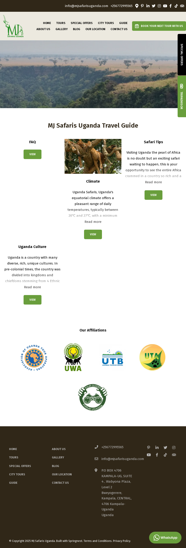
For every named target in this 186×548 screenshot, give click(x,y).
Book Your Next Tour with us (159, 26)
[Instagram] (159, 6)
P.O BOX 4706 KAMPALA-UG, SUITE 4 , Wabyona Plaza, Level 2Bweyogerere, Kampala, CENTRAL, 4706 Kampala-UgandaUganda (116, 492)
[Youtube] (165, 6)
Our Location (95, 29)
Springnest (75, 541)
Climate (93, 181)
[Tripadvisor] (182, 6)
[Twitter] (153, 6)
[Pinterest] (142, 6)
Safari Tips (153, 142)
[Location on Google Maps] (136, 5)
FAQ (32, 142)
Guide (123, 23)
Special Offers (82, 23)
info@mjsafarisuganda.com (86, 6)
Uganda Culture (32, 246)
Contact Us (119, 29)
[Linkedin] (148, 6)
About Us (43, 29)
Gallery (62, 29)
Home (47, 23)
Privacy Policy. (122, 541)
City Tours (106, 23)
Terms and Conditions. (98, 541)
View (32, 154)
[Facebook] (170, 6)
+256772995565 (122, 6)
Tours (60, 23)
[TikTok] (176, 6)
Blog (76, 29)
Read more (93, 222)
